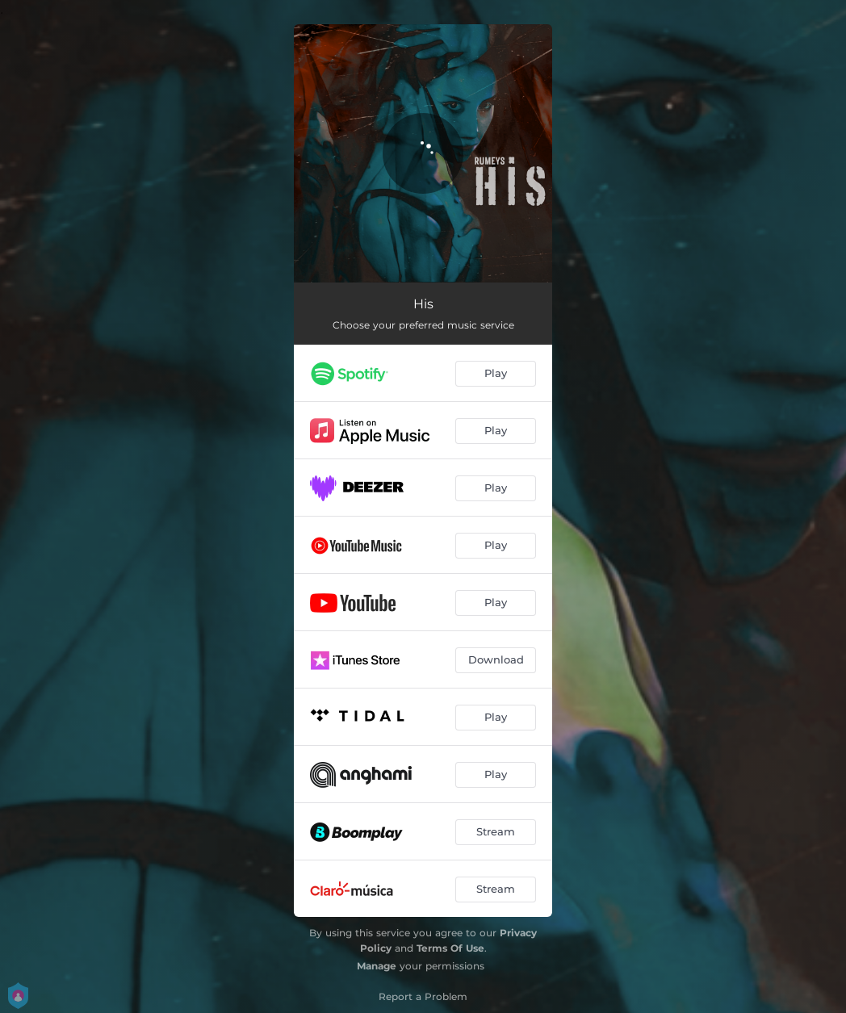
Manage (376, 966)
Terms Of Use (450, 948)
